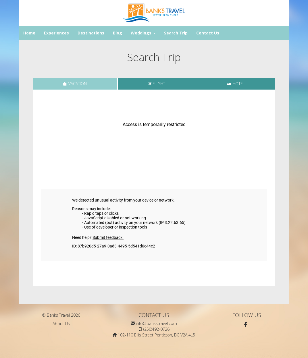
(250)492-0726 (156, 329)
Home (29, 33)
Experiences (56, 33)
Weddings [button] (143, 33)
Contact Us (207, 33)
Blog (117, 33)
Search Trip (176, 33)
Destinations (91, 33)
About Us (61, 323)
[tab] (75, 84)
